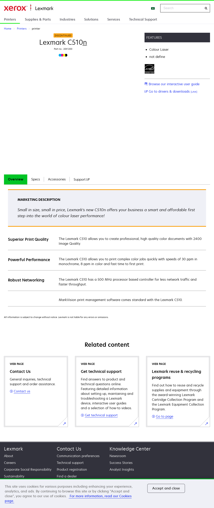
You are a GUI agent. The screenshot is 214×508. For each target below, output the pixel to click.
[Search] (206, 8)
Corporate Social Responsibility (27, 469)
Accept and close (166, 488)
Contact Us (69, 449)
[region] (107, 493)
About (8, 456)
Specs (35, 179)
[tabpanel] (107, 248)
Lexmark (13, 449)
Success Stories (121, 462)
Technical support (70, 462)
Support (82, 179)
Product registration (72, 469)
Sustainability (14, 476)
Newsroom (117, 456)
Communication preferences (78, 456)
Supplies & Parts (38, 19)
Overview (15, 179)
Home (28, 7)
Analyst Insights (121, 469)
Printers (10, 19)
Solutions (91, 19)
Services (113, 19)
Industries (67, 19)
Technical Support (143, 19)
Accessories (57, 179)
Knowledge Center (130, 449)
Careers (10, 462)
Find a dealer (67, 476)
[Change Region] (153, 8)
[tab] (15, 179)
